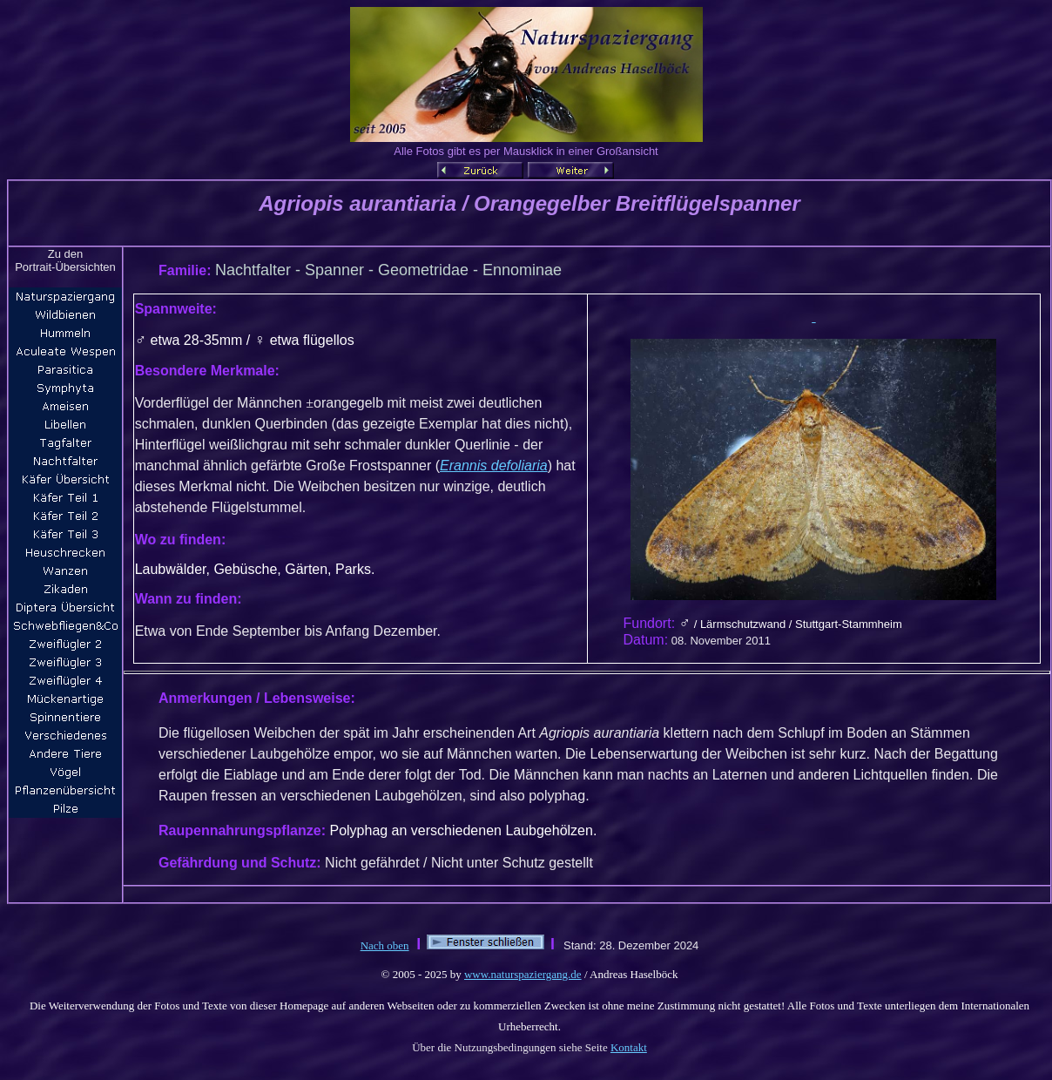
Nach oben (385, 945)
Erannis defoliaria (494, 465)
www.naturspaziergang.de (523, 974)
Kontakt (628, 1047)
